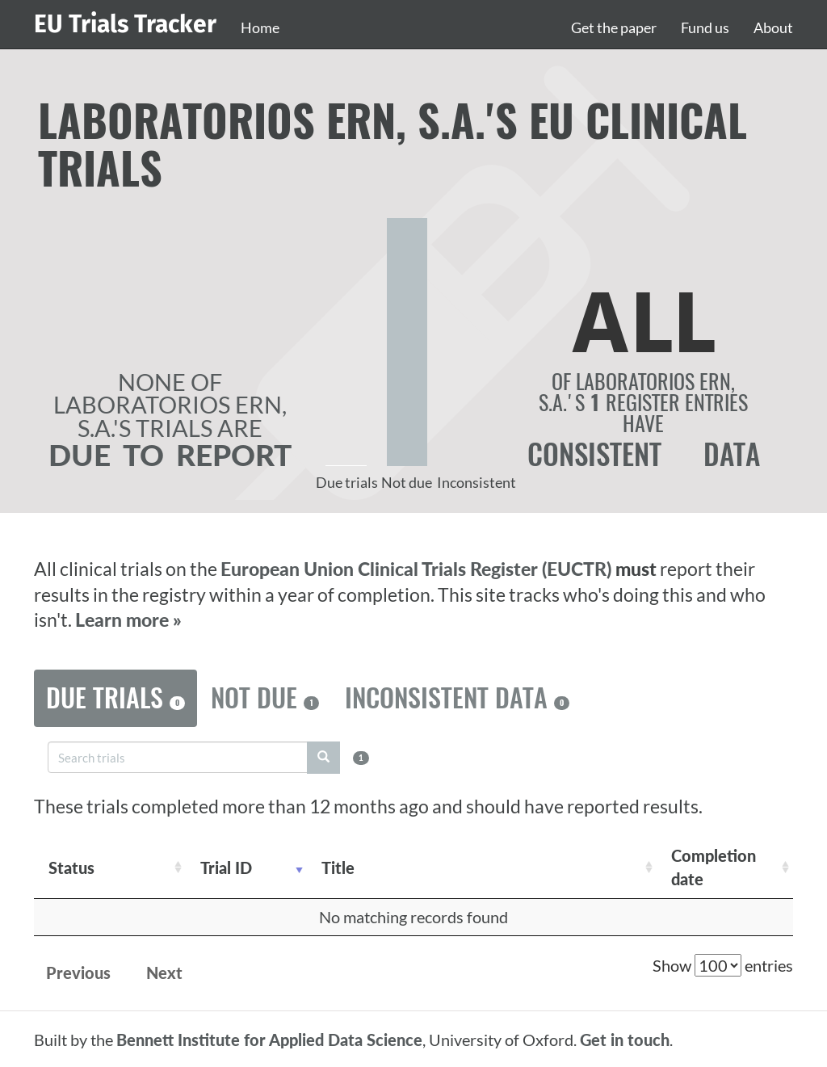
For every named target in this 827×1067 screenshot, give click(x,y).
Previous (78, 972)
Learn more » (128, 620)
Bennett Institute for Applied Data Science (269, 1039)
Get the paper (614, 27)
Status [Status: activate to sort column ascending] (71, 867)
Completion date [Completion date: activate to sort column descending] (713, 867)
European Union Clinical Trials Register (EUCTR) (417, 569)
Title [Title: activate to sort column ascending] (338, 867)
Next (164, 972)
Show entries (723, 965)
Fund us (705, 27)
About (773, 27)
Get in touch (625, 1039)
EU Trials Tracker (125, 24)
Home (260, 27)
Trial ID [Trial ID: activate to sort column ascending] (226, 867)
